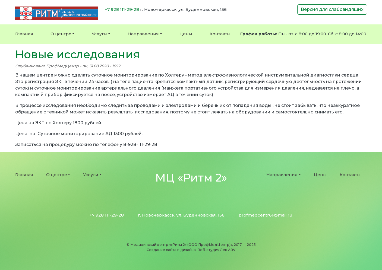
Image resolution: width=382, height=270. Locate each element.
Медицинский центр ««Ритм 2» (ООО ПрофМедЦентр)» (181, 245)
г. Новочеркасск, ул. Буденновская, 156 (181, 215)
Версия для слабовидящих (332, 9)
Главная (24, 33)
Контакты (220, 33)
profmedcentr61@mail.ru (265, 215)
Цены (185, 33)
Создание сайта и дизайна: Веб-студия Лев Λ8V (191, 250)
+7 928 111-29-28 (122, 9)
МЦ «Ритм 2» (191, 177)
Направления (143, 33)
